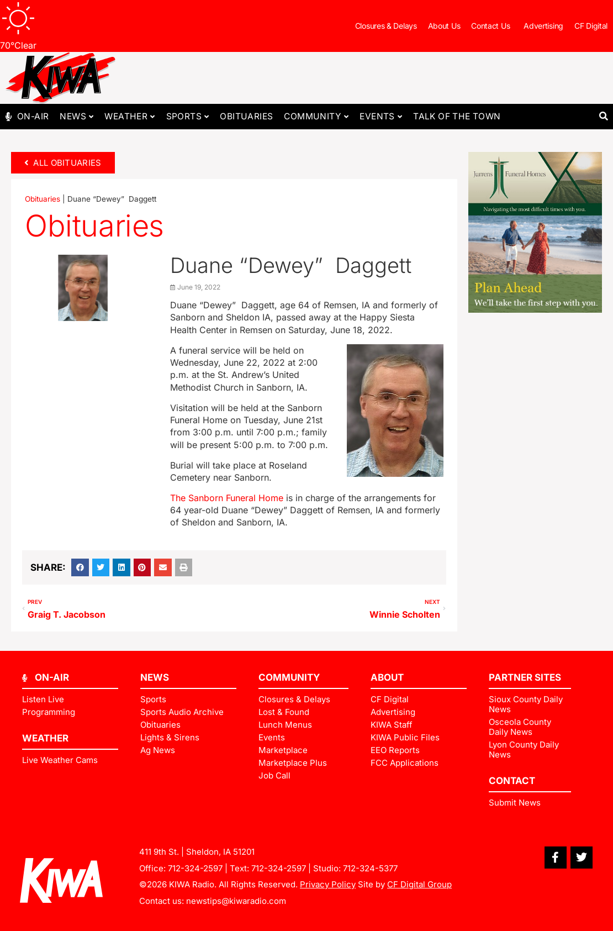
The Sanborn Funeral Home (226, 497)
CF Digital (590, 25)
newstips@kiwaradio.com (236, 901)
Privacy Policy (328, 884)
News (76, 117)
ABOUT (387, 677)
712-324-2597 (195, 868)
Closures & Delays (386, 25)
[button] (603, 117)
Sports (187, 117)
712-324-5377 (370, 868)
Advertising (543, 25)
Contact (512, 780)
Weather (129, 117)
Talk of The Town (456, 116)
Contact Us (491, 25)
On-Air (33, 116)
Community (316, 117)
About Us (444, 25)
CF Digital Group (419, 884)
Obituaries (246, 116)
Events (381, 117)
